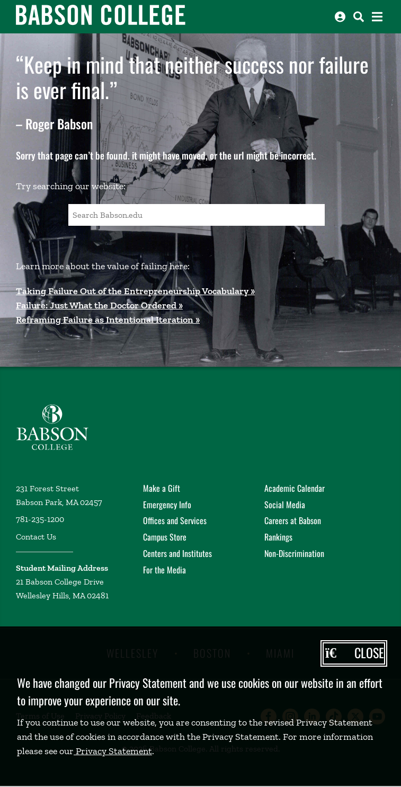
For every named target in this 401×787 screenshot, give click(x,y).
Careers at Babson (292, 520)
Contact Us (36, 537)
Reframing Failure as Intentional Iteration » (108, 319)
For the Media (164, 569)
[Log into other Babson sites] (340, 16)
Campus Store (164, 536)
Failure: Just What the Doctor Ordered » (99, 305)
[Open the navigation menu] (377, 16)
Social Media (284, 504)
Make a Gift (161, 488)
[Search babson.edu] (359, 16)
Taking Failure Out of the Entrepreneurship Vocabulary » (135, 291)
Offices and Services (175, 520)
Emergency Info (167, 504)
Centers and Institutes (177, 553)
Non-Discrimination (294, 553)
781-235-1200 (40, 519)
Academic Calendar (294, 488)
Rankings (278, 536)
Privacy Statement (113, 751)
